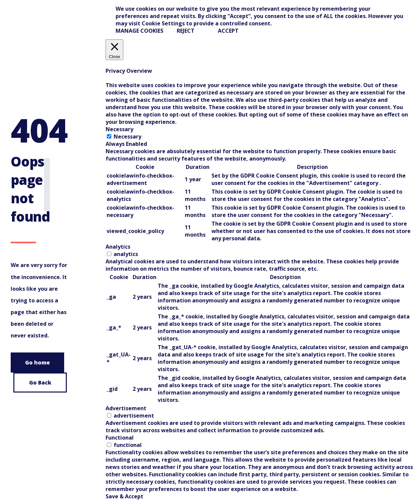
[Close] (115, 49)
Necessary (127, 136)
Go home (37, 362)
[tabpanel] (260, 195)
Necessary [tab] (119, 129)
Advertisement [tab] (126, 408)
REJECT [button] (185, 30)
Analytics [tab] (118, 246)
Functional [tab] (120, 437)
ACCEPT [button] (228, 30)
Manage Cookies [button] (139, 30)
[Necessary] (109, 136)
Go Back (40, 382)
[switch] (109, 254)
